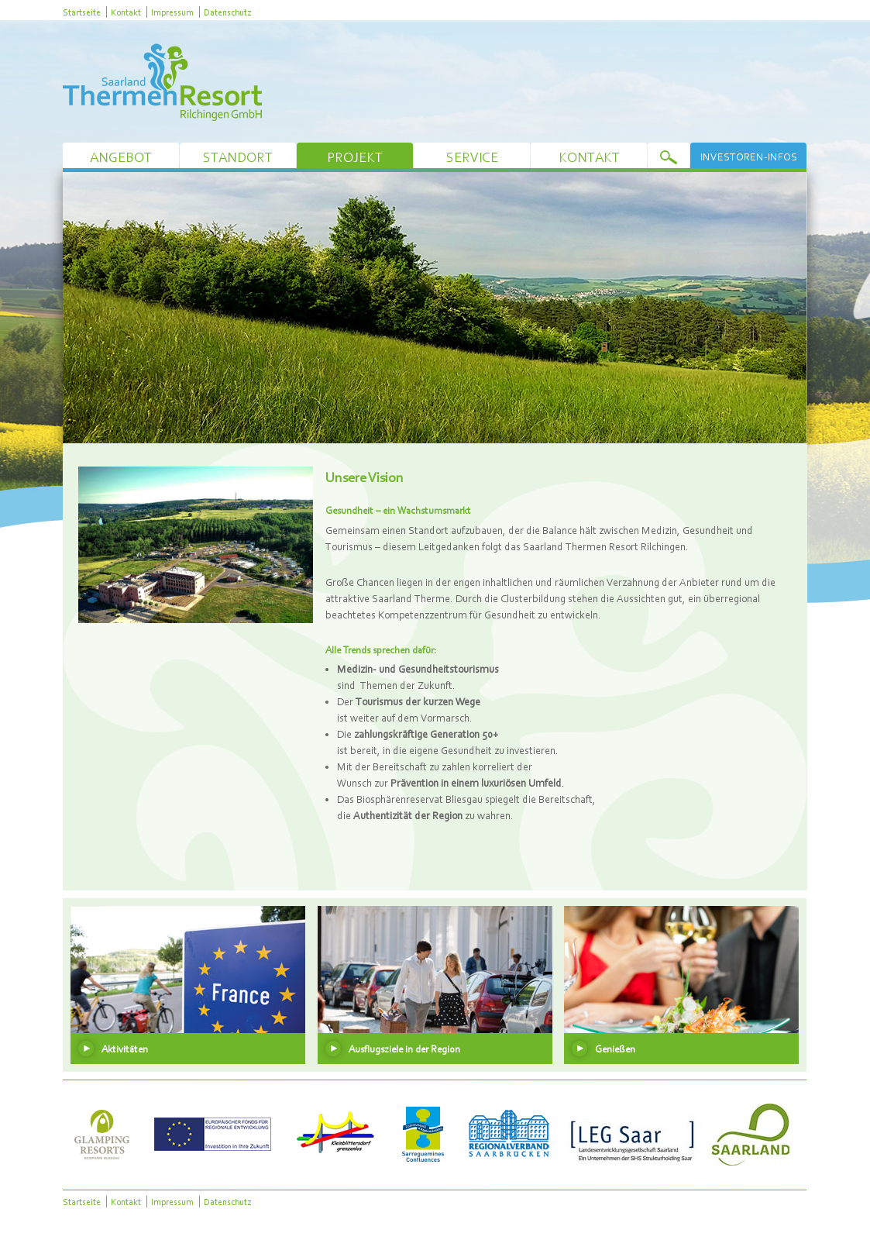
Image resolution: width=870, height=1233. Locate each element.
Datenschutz (227, 12)
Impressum (172, 12)
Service (472, 157)
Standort (238, 157)
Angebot (121, 157)
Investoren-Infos (748, 156)
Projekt (355, 157)
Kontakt (126, 12)
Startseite (82, 12)
